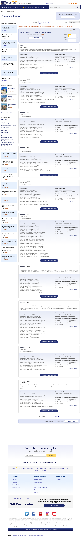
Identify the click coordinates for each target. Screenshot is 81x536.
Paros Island (57, 57)
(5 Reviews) (4, 68)
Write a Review (67, 17)
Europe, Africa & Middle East (17, 535)
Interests (36, 492)
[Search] (62, 7)
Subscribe (51, 455)
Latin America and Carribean (37, 535)
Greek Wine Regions (5, 123)
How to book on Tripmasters (40, 487)
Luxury (14, 468)
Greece (60, 56)
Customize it (35, 37)
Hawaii (37, 470)
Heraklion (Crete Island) (67, 56)
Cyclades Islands (5, 127)
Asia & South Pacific (41, 468)
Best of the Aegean (5, 140)
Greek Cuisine (4, 119)
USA (67, 468)
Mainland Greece (5, 135)
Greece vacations (10, 11)
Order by (72, 22)
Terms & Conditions (16, 484)
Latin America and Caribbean (56, 468)
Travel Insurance (38, 482)
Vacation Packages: (12, 533)
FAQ (35, 489)
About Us (14, 479)
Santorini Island (72, 57)
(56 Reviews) (4, 30)
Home (2, 11)
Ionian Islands (4, 130)
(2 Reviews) (4, 80)
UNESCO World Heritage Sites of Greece (8, 121)
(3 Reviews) (4, 74)
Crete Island (4, 134)
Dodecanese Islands (5, 129)
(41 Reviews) (4, 45)
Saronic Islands (4, 132)
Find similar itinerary (73, 67)
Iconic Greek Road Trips (6, 137)
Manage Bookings (38, 479)
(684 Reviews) (5, 53)
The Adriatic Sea (5, 145)
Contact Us (14, 482)
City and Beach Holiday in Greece (8, 125)
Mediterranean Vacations (7, 139)
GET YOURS (54, 505)
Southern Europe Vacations (7, 142)
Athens (56, 56)
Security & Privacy (16, 487)
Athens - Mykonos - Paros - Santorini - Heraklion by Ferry (35, 32)
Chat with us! (49, 3)
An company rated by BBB (24, 3)
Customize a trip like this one (49, 73)
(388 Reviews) (5, 59)
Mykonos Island (64, 57)
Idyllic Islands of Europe (6, 144)
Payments (58, 479)
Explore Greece (9, 112)
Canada (44, 470)
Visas (35, 484)
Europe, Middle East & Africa (26, 468)
